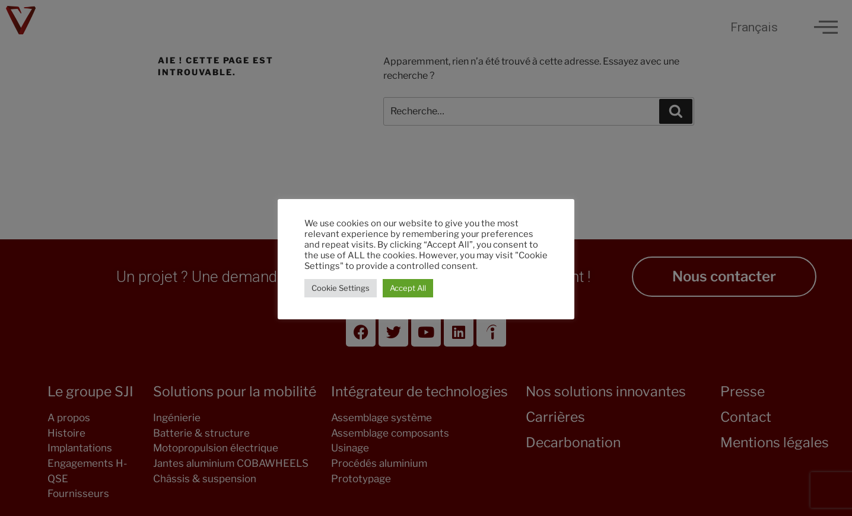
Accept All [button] (408, 288)
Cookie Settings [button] (340, 288)
